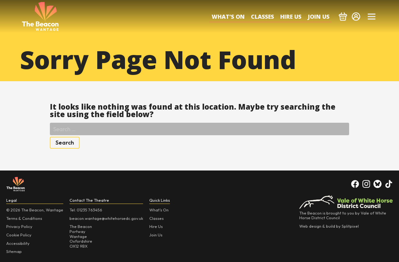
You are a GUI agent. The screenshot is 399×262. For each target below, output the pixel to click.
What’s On (228, 16)
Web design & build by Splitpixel (329, 226)
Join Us (318, 16)
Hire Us (290, 16)
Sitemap (14, 251)
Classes (262, 16)
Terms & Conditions (24, 218)
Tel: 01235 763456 (86, 209)
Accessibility (18, 243)
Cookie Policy (18, 234)
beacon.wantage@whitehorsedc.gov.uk (106, 218)
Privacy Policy (19, 226)
